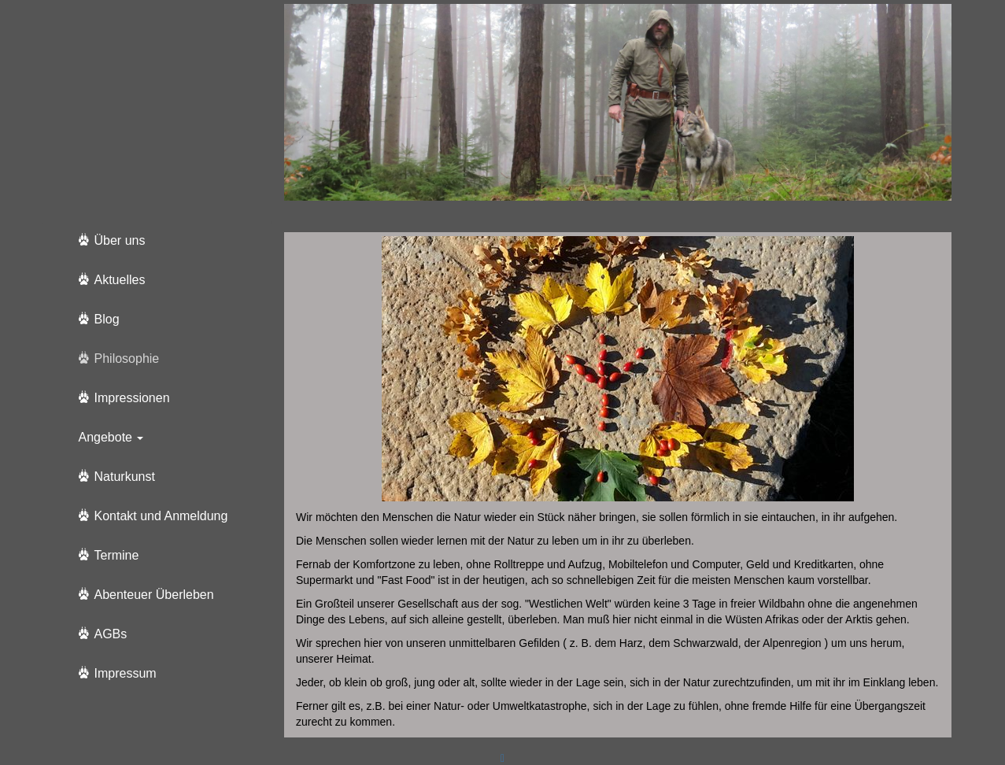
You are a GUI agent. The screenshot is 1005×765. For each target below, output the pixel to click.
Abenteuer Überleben (154, 594)
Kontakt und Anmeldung (161, 516)
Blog (107, 319)
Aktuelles (120, 279)
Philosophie (127, 358)
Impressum (125, 673)
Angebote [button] (111, 437)
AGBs (110, 634)
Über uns (120, 240)
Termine (116, 555)
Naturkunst (124, 476)
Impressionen (132, 398)
